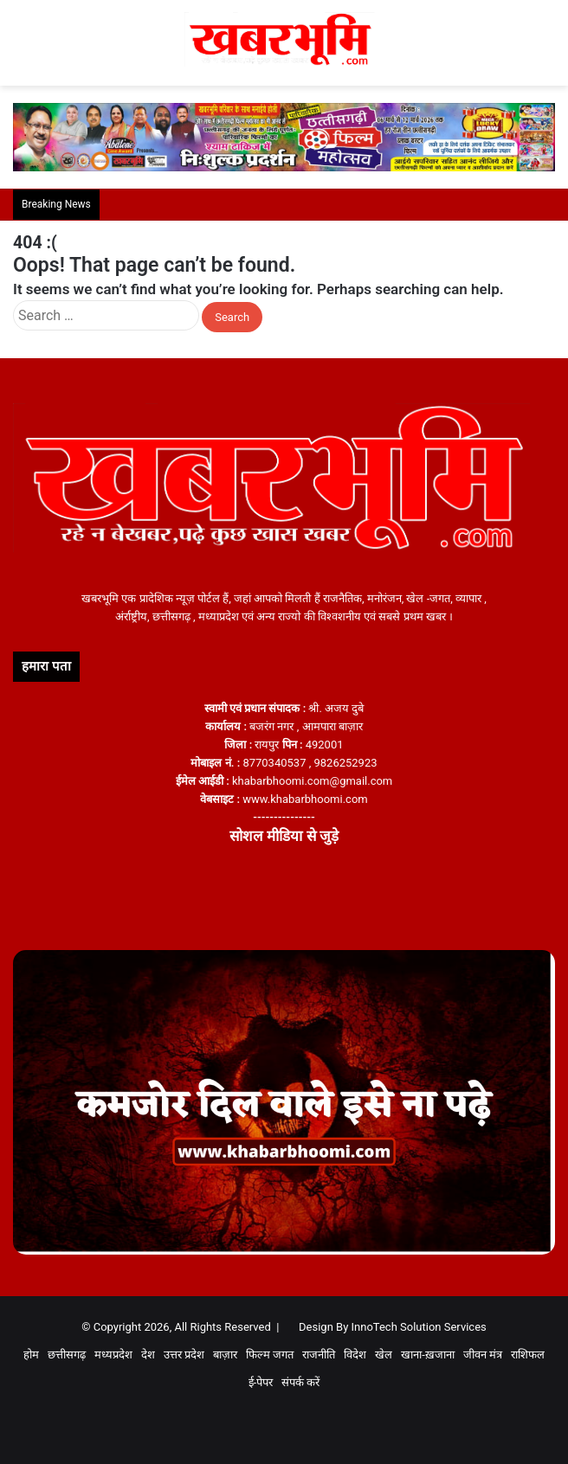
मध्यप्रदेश (113, 1354)
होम (31, 1354)
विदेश (355, 1354)
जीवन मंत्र (482, 1354)
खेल (383, 1354)
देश (148, 1354)
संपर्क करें (300, 1382)
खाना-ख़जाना (428, 1354)
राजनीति (318, 1354)
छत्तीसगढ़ (67, 1354)
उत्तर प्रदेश (184, 1354)
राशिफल (528, 1354)
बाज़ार (225, 1354)
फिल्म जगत (270, 1354)
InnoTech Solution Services (419, 1326)
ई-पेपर (261, 1382)
